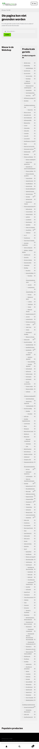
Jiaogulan (26, 265)
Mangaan (26, 428)
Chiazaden (27, 128)
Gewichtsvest (29, 181)
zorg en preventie (30, 515)
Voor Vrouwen (29, 697)
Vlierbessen (27, 656)
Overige (28, 196)
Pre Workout (29, 687)
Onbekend (26, 457)
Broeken (28, 270)
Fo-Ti (25, 235)
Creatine (26, 133)
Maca (25, 426)
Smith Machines (30, 398)
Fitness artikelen (28, 157)
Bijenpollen (27, 123)
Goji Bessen (27, 254)
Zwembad (28, 517)
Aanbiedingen (29, 68)
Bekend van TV (30, 486)
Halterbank (29, 369)
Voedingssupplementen (28, 704)
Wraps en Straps (30, 337)
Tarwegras (27, 594)
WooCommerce (20, 740)
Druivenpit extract (29, 149)
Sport (25, 549)
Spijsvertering (27, 544)
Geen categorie (28, 247)
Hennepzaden (27, 262)
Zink (27, 446)
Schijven (28, 391)
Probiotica (27, 523)
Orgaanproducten (28, 462)
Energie (28, 679)
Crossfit (26, 136)
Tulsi (25, 602)
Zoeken (7, 34)
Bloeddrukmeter (30, 488)
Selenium (28, 443)
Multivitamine (27, 449)
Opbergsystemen (30, 494)
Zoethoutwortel (28, 717)
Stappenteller (29, 499)
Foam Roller (29, 178)
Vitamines (26, 615)
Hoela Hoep (29, 186)
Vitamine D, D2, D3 (30, 649)
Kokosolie (26, 339)
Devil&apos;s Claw (29, 141)
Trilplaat (28, 232)
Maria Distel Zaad (28, 431)
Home (4, 10)
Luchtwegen (29, 476)
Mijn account (6, 746)
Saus (25, 530)
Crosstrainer (29, 211)
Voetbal (28, 587)
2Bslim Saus (27, 63)
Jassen (30, 285)
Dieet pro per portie (29, 146)
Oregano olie (27, 459)
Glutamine (28, 684)
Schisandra (27, 536)
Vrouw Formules (28, 707)
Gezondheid (29, 682)
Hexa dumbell (31, 361)
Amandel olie (27, 115)
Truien (29, 307)
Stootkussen (31, 579)
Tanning (28, 504)
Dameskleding (29, 273)
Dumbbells (29, 350)
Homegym (28, 376)
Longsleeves (31, 287)
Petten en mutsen (30, 322)
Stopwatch (29, 502)
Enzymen (26, 154)
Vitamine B (29, 626)
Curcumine (27, 138)
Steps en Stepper (30, 227)
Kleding (26, 268)
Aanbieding (27, 65)
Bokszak (30, 574)
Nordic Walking (30, 189)
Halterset (28, 371)
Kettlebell (28, 379)
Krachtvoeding (28, 408)
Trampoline (29, 507)
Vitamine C (29, 646)
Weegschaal (29, 512)
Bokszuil (30, 577)
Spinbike (28, 225)
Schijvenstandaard (29, 396)
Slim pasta (27, 538)
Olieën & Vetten (28, 454)
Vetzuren (26, 608)
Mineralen (26, 436)
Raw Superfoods (28, 528)
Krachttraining (28, 342)
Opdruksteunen (30, 191)
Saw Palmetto (28, 533)
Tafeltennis (29, 562)
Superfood (27, 592)
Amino (27, 671)
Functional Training (29, 240)
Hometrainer (29, 214)
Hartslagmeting (30, 93)
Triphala (26, 600)
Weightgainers (30, 700)
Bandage (28, 78)
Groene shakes (28, 260)
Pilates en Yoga (30, 557)
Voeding (26, 661)
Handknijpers (29, 183)
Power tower (29, 386)
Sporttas (28, 95)
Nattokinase (27, 451)
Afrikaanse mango (29, 98)
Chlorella (26, 130)
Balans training (30, 159)
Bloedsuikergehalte (29, 466)
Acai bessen (27, 70)
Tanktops (30, 304)
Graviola (26, 257)
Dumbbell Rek (29, 344)
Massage (28, 491)
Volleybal (28, 589)
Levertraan (27, 423)
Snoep (25, 541)
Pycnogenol (27, 525)
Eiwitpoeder (27, 151)
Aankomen (29, 664)
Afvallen (26, 101)
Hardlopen (28, 554)
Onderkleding (29, 292)
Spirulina (26, 546)
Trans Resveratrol (29, 597)
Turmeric (26, 605)
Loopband (28, 219)
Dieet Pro (30, 110)
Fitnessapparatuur (29, 206)
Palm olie (26, 520)
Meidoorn (26, 434)
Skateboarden (29, 559)
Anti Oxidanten (28, 117)
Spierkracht (29, 689)
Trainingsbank (29, 406)
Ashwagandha (27, 120)
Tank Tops (28, 327)
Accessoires (27, 73)
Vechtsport (29, 564)
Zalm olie (26, 714)
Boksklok (30, 572)
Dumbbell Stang (30, 347)
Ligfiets (28, 217)
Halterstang (29, 374)
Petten (29, 294)
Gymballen (29, 90)
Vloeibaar (26, 659)
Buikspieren (29, 209)
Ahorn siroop (27, 112)
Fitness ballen (29, 171)
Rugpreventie (29, 496)
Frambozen (27, 238)
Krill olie (26, 416)
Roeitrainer (29, 222)
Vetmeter (28, 509)
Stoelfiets (28, 230)
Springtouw (29, 199)
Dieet (25, 144)
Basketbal (28, 551)
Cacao (25, 125)
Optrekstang (29, 194)
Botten (28, 469)
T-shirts (30, 301)
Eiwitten (28, 676)
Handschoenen (30, 314)
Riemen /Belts (29, 389)
